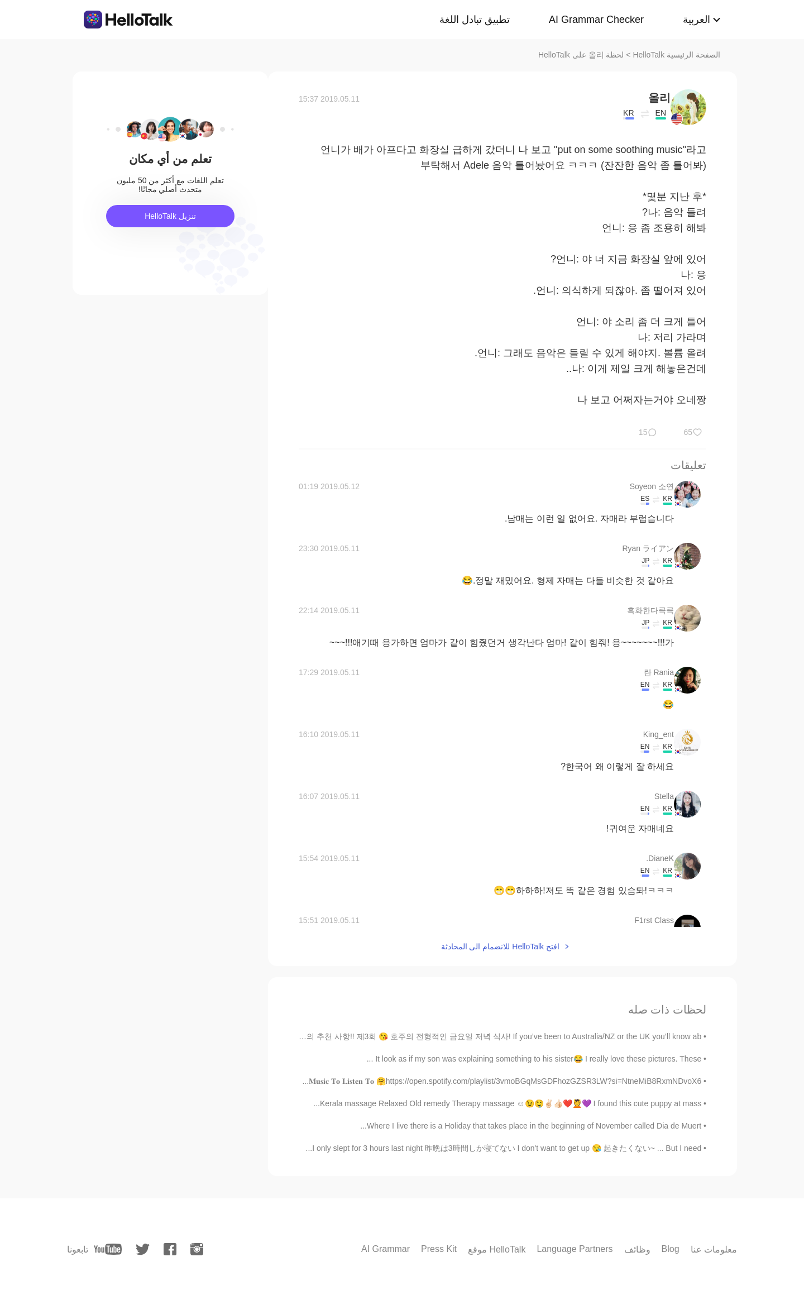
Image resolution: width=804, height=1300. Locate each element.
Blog (670, 1249)
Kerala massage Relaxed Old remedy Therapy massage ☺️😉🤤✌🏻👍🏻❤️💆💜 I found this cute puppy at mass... (507, 1103)
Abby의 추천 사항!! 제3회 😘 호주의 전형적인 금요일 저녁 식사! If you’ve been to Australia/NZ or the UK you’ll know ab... (492, 1036)
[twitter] (143, 1249)
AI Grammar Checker (596, 19)
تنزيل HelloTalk (170, 216)
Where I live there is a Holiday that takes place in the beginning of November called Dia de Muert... (530, 1125)
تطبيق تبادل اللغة (474, 19)
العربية (696, 19)
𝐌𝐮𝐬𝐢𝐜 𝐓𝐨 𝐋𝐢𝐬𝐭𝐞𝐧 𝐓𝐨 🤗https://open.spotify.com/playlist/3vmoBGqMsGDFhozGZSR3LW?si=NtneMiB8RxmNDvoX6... (501, 1081)
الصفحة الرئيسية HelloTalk (676, 54)
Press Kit (439, 1249)
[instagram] (196, 1249)
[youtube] (108, 1249)
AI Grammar (385, 1249)
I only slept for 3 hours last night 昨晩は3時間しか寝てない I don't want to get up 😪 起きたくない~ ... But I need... (504, 1148)
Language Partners (574, 1249)
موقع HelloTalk (496, 1249)
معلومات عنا (714, 1249)
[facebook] (170, 1249)
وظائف (637, 1249)
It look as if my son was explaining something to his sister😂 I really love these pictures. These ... (534, 1058)
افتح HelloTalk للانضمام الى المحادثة (500, 946)
